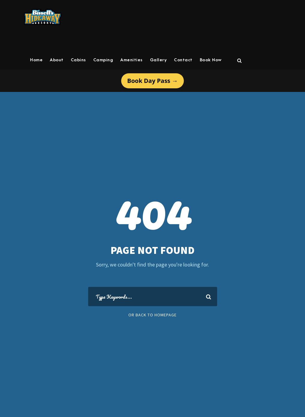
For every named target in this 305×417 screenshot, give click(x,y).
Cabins (78, 59)
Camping (103, 59)
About (57, 59)
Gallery (158, 59)
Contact (183, 59)
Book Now (211, 59)
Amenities (131, 59)
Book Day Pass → (152, 81)
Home (36, 59)
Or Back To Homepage (152, 315)
